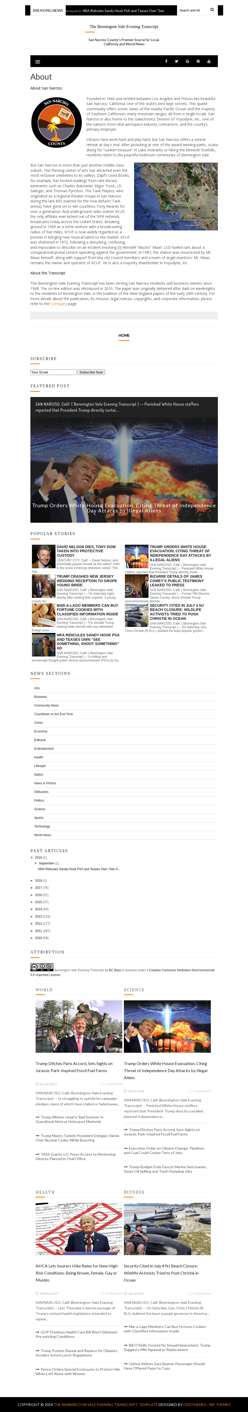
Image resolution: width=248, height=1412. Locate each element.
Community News (46, 705)
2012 (38, 923)
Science (40, 809)
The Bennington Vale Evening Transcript (124, 26)
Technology (42, 826)
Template (148, 1404)
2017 (38, 888)
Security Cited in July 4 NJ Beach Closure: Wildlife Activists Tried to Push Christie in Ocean (177, 612)
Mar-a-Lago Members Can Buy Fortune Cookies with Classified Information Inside (87, 609)
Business (40, 697)
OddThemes (194, 1404)
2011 (38, 931)
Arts (37, 688)
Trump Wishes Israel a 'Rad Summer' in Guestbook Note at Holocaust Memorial (69, 1119)
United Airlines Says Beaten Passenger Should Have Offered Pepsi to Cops (164, 1365)
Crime (38, 723)
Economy (40, 731)
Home (124, 335)
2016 (38, 895)
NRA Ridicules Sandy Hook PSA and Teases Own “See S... (79, 869)
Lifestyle (40, 766)
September (46, 863)
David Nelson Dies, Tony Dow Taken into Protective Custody (86, 551)
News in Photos (45, 783)
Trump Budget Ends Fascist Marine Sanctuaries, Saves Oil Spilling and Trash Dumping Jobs (165, 1169)
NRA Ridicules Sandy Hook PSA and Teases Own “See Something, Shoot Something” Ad (151, 11)
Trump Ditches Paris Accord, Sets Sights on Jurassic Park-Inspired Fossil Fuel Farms (162, 1131)
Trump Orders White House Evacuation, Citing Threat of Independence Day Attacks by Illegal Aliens (124, 508)
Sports (38, 818)
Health (38, 757)
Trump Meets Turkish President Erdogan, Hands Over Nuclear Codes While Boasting (77, 1137)
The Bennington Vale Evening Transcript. (96, 1404)
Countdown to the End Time (53, 714)
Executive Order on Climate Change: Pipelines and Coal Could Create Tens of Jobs (164, 1150)
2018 (38, 881)
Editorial (40, 740)
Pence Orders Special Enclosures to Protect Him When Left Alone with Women (78, 1371)
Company (59, 303)
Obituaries (41, 792)
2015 (38, 902)
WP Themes (219, 1404)
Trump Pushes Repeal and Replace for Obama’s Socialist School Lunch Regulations (77, 1352)
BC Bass (115, 970)
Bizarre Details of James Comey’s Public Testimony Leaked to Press (177, 580)
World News (42, 835)
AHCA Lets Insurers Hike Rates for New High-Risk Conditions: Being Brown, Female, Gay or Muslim (77, 1272)
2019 (38, 857)
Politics (39, 800)
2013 (38, 916)
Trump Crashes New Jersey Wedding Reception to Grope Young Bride (87, 580)
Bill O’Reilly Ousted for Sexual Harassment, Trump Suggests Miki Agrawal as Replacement (167, 1347)
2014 (38, 909)
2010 (38, 938)
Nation (38, 774)
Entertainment (44, 749)
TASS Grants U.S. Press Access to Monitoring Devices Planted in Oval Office (75, 1156)
